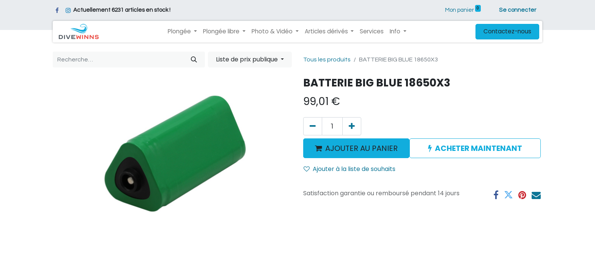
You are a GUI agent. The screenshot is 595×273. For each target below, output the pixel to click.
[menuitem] (372, 31)
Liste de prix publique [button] (247, 59)
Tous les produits (327, 59)
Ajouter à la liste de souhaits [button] (349, 169)
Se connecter (517, 10)
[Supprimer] (312, 126)
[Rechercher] (194, 59)
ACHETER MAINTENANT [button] (475, 148)
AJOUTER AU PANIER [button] (356, 148)
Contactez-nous (507, 31)
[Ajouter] (351, 126)
